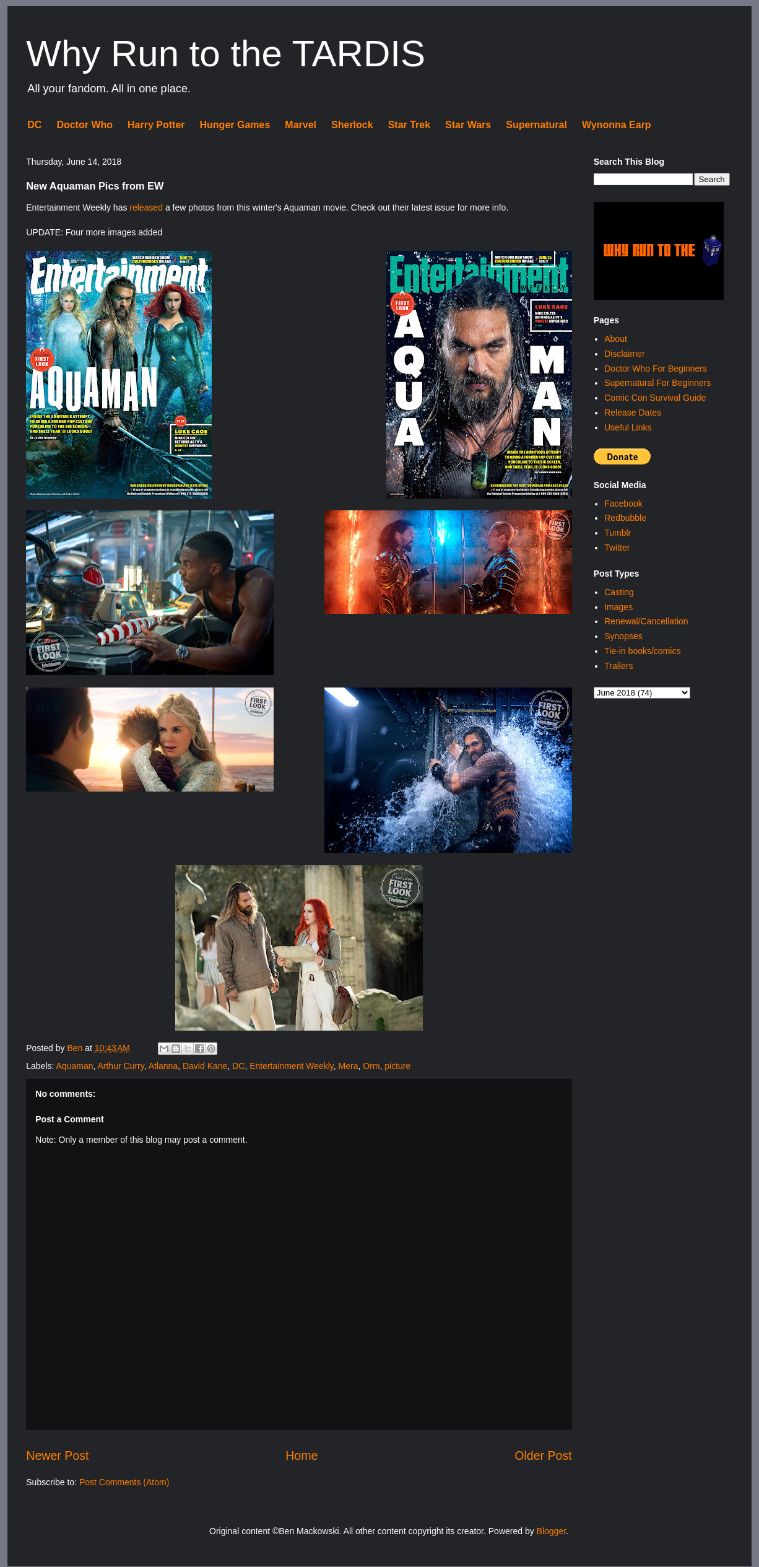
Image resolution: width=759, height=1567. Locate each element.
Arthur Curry (120, 1066)
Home (301, 1455)
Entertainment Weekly (291, 1066)
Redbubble (625, 518)
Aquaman (74, 1066)
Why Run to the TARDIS (225, 53)
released (146, 207)
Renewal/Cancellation (646, 621)
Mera (348, 1066)
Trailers (618, 666)
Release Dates (632, 412)
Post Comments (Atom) (124, 1482)
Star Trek (409, 125)
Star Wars (468, 125)
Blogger (551, 1531)
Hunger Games (235, 125)
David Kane (205, 1066)
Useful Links (627, 427)
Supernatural (536, 125)
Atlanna (163, 1066)
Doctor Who (84, 125)
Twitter (617, 547)
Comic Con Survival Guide (655, 398)
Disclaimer (624, 354)
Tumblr (617, 533)
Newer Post (57, 1455)
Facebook (623, 504)
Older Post (543, 1455)
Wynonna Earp (616, 125)
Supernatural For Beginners (657, 383)
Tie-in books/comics (642, 651)
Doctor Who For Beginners (655, 368)
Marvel (300, 125)
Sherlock (352, 125)
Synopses (623, 636)
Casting (618, 592)
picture (397, 1066)
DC (34, 125)
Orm (371, 1066)
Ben (76, 1048)
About (615, 339)
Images (618, 607)
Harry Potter (156, 125)
